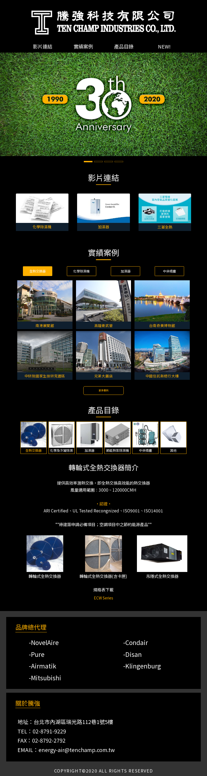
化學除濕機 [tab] (81, 271)
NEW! (164, 46)
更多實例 (103, 390)
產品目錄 (123, 46)
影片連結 (42, 46)
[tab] (33, 438)
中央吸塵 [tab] (169, 271)
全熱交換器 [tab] (37, 271)
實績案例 (83, 46)
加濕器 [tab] (125, 271)
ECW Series (103, 598)
